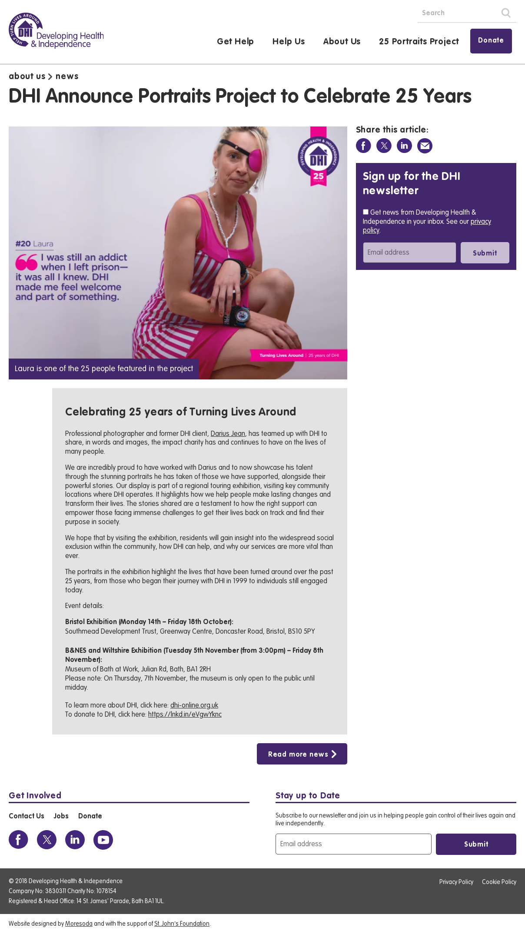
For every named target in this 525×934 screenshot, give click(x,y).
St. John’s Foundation (181, 924)
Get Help (235, 42)
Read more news (298, 754)
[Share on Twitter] (384, 145)
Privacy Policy (456, 882)
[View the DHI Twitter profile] (46, 840)
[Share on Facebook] (363, 145)
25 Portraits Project (419, 42)
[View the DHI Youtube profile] (103, 840)
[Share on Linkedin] (404, 145)
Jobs (61, 816)
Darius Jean (228, 433)
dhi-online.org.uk (194, 705)
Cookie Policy (499, 882)
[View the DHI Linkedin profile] (75, 840)
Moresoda (79, 924)
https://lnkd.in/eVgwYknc (185, 714)
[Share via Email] (424, 145)
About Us (342, 42)
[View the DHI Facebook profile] (18, 840)
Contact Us (26, 816)
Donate (491, 40)
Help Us (288, 42)
